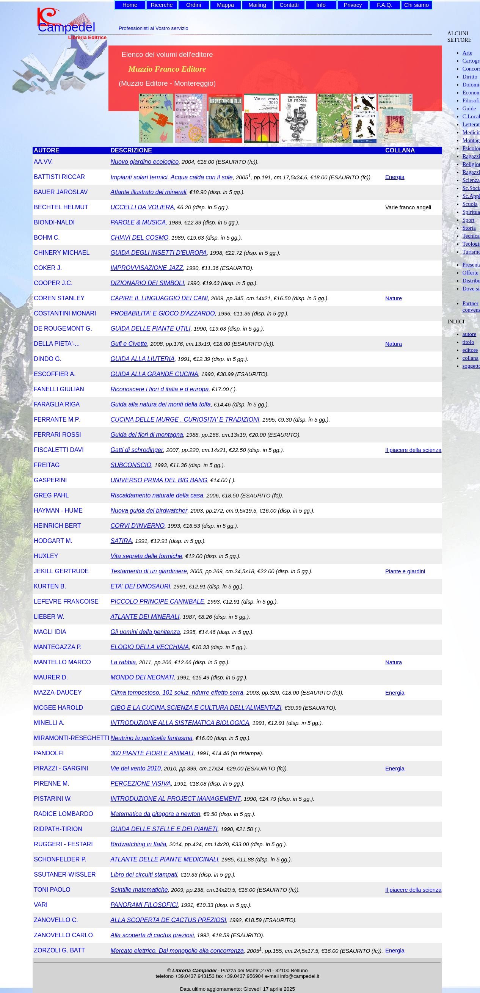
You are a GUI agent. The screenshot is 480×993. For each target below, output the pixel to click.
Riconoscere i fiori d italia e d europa (160, 389)
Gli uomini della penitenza (145, 632)
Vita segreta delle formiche (146, 556)
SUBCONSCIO (131, 465)
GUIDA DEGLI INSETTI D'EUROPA (159, 252)
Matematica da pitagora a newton (156, 814)
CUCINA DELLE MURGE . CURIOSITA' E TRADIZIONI (185, 419)
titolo (468, 342)
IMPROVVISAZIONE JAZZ (147, 268)
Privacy (353, 5)
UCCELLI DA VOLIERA (142, 207)
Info (320, 5)
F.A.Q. (384, 5)
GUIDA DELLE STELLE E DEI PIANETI (164, 829)
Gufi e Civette (129, 343)
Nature (393, 298)
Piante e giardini (405, 571)
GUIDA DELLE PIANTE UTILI (151, 328)
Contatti (289, 5)
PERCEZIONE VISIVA (141, 783)
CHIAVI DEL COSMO (140, 237)
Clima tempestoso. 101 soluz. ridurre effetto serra (177, 692)
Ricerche (162, 5)
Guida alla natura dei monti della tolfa (161, 404)
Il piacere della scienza (413, 450)
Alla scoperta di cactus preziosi (152, 935)
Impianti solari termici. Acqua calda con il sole (172, 177)
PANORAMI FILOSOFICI (144, 905)
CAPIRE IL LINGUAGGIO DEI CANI (159, 298)
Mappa (225, 5)
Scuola (470, 204)
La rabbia (123, 662)
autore (470, 334)
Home (129, 5)
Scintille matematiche (139, 889)
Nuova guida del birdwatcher (149, 510)
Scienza (471, 180)
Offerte (470, 273)
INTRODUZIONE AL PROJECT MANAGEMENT (176, 798)
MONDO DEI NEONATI (142, 677)
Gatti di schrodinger (137, 450)
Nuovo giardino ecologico (145, 161)
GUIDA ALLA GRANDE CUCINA (154, 374)
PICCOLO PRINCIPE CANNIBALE (157, 601)
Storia (469, 228)
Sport (469, 220)
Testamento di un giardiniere (149, 571)
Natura (393, 344)
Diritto (470, 77)
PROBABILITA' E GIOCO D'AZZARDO (163, 313)
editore (470, 350)
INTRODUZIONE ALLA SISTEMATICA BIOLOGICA (180, 723)
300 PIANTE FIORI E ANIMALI (152, 753)
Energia (395, 177)
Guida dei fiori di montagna (147, 434)
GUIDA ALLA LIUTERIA (143, 359)
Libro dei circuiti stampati (144, 874)
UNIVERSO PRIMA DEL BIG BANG (159, 480)
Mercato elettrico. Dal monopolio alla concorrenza (177, 951)
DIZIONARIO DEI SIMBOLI (147, 283)
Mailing (257, 5)
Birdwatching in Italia (138, 844)
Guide (469, 108)
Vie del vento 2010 (136, 768)
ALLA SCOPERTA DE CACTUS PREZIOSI (168, 920)
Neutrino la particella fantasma (152, 738)
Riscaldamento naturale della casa (157, 495)
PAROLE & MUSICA (138, 222)
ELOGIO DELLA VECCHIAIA (150, 647)
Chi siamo (416, 5)
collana (470, 358)
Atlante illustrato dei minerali (149, 192)
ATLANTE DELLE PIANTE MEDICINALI (164, 859)
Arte (467, 53)
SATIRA (121, 541)
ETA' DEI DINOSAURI (140, 586)
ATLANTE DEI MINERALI (145, 616)
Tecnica (471, 236)
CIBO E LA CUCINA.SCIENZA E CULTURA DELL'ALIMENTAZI (196, 707)
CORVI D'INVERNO (138, 525)
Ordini (193, 5)
